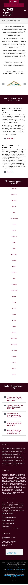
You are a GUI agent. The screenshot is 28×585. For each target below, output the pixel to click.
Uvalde (14, 362)
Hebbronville (14, 290)
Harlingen (14, 284)
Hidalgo (14, 296)
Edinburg (14, 260)
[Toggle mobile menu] (25, 10)
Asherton (14, 188)
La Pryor (14, 302)
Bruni (14, 212)
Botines (14, 206)
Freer (14, 278)
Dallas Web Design (21, 569)
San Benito (14, 344)
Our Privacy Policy (18, 567)
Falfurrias (14, 272)
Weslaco (14, 368)
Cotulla (14, 230)
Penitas (14, 326)
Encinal (14, 266)
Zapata (14, 374)
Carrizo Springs (14, 218)
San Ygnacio (14, 356)
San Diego (14, 350)
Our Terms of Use (10, 567)
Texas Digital (9, 569)
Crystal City (14, 236)
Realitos (14, 332)
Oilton (14, 320)
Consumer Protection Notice (17, 576)
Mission (14, 314)
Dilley (14, 248)
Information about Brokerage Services (12, 575)
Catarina (14, 224)
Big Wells (14, 200)
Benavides (14, 194)
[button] (14, 138)
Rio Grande (14, 338)
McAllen (14, 308)
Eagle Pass (14, 254)
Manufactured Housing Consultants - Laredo (12, 552)
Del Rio (14, 242)
